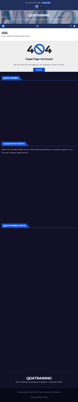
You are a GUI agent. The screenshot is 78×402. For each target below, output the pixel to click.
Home (4, 36)
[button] (71, 26)
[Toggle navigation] (37, 25)
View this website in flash (39, 397)
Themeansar (56, 392)
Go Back (39, 70)
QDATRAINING (39, 15)
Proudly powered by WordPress (27, 392)
